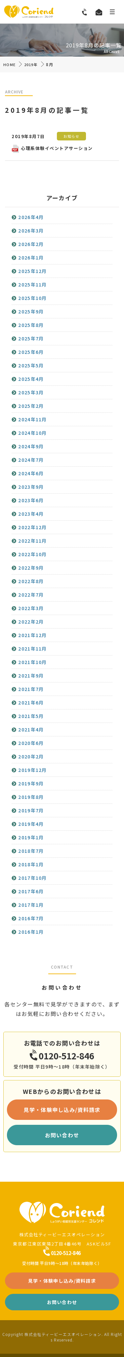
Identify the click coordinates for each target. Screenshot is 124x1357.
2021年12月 (32, 635)
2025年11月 (32, 284)
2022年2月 (31, 621)
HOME (9, 64)
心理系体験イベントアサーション (52, 148)
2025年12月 (32, 271)
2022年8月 (31, 581)
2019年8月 (31, 797)
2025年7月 (31, 338)
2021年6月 (31, 702)
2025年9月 (31, 311)
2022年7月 (31, 594)
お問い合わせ (62, 1135)
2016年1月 (31, 931)
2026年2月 (31, 244)
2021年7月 (31, 689)
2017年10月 (32, 878)
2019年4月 (31, 824)
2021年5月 (31, 716)
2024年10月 (32, 433)
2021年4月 (31, 729)
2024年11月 (32, 419)
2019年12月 (32, 770)
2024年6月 (31, 473)
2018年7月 (31, 851)
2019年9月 (31, 783)
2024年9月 (31, 446)
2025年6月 (31, 352)
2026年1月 (31, 257)
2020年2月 (31, 756)
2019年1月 (31, 837)
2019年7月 (31, 810)
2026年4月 (31, 217)
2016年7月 (31, 918)
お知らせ (71, 136)
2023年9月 (31, 486)
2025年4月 (31, 379)
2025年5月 (31, 365)
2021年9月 (31, 675)
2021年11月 (32, 648)
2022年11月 (32, 540)
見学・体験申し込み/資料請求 (61, 1110)
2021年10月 (32, 662)
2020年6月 (31, 743)
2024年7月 (31, 459)
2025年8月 (31, 325)
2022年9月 (31, 567)
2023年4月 (31, 513)
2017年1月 (31, 904)
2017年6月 (31, 891)
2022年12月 (32, 527)
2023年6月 (31, 500)
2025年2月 (31, 406)
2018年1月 (31, 864)
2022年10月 (32, 554)
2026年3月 (31, 230)
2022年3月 (31, 608)
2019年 (31, 64)
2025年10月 (32, 298)
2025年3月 (31, 392)
